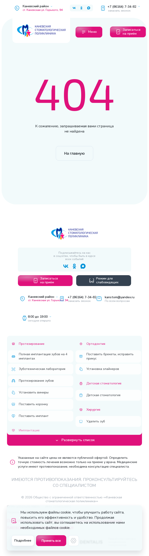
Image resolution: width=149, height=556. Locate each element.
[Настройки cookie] (73, 540)
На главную (74, 153)
